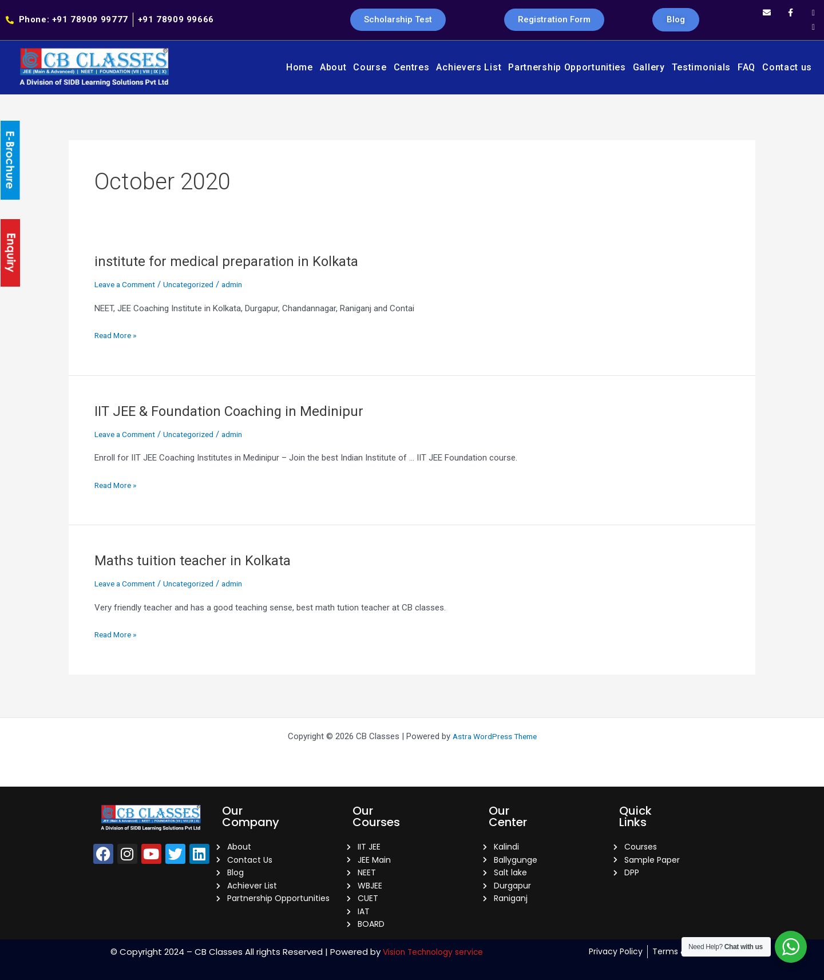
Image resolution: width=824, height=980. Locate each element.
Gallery (649, 67)
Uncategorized (199, 284)
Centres (412, 67)
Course (369, 67)
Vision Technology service (433, 952)
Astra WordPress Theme (494, 728)
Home (299, 67)
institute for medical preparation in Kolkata (234, 260)
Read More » (117, 334)
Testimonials (701, 67)
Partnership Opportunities (567, 67)
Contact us (787, 67)
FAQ (746, 67)
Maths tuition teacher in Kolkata (199, 560)
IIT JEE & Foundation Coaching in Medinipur (238, 410)
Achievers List (468, 67)
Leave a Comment (129, 284)
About (333, 67)
